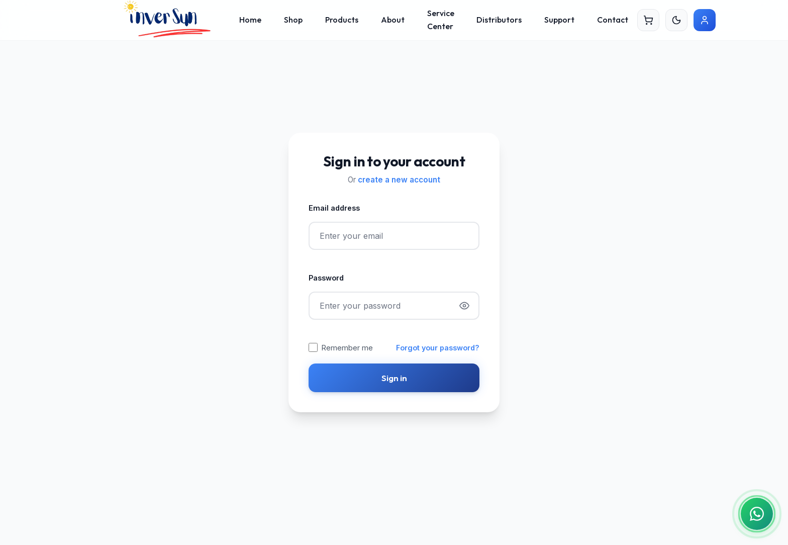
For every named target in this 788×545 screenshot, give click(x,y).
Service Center (440, 19)
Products (341, 20)
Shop (293, 20)
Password (326, 278)
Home (250, 20)
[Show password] (464, 306)
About (393, 20)
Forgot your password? (437, 347)
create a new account (399, 180)
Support (559, 20)
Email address (334, 208)
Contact (612, 20)
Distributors (499, 20)
